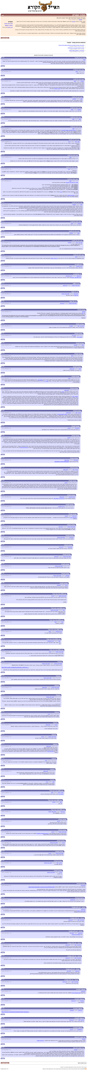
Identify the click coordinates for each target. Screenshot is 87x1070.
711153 (3, 955)
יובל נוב (79, 412)
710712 (3, 722)
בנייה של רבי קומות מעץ (58, 498)
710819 (3, 387)
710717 (3, 768)
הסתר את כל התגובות (39, 55)
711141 (3, 917)
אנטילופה (67, 575)
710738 (3, 809)
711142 (3, 930)
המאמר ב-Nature (9, 25)
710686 (3, 582)
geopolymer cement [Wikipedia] (62, 461)
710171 (3, 202)
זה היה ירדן (60, 794)
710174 (3, 240)
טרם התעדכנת (65, 1068)
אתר (76, 141)
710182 (3, 342)
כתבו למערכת (76, 1068)
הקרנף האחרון (57, 88)
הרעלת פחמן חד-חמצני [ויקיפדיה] (68, 130)
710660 (3, 524)
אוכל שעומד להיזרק (75, 992)
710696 (3, 607)
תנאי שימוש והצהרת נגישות (48, 1068)
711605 (3, 840)
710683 (3, 573)
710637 (3, 457)
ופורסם (73, 21)
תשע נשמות (72, 368)
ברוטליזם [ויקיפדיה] (24, 447)
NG (83, 313)
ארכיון (60, 1068)
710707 (3, 790)
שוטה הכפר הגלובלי (75, 285)
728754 (3, 1036)
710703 (3, 818)
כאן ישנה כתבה (73, 517)
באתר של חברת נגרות (62, 414)
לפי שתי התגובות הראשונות (43, 833)
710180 (3, 230)
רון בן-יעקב (79, 275)
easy (81, 98)
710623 (3, 366)
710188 (3, 178)
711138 (3, 897)
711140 (3, 906)
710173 (3, 116)
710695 (3, 593)
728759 (3, 1047)
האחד (63, 391)
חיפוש (57, 1068)
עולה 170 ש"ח (50, 751)
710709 (3, 694)
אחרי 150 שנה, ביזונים (76, 277)
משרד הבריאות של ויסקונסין (72, 182)
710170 (3, 96)
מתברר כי (46, 381)
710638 (3, 467)
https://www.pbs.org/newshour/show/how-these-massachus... (15, 1011)
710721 (3, 779)
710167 (3, 69)
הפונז (84, 59)
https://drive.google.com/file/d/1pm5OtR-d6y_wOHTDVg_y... (15, 667)
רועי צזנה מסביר (40, 1040)
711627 (3, 860)
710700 (3, 649)
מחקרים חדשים (71, 195)
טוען (61, 191)
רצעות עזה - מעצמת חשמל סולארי (76, 50)
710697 (3, 619)
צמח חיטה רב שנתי (81, 910)
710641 (3, 480)
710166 (3, 57)
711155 (3, 968)
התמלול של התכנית (76, 934)
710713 (3, 734)
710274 (3, 273)
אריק (69, 141)
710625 (3, 410)
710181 (3, 323)
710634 (3, 435)
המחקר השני (75, 396)
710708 (3, 799)
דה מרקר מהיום (54, 258)
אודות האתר (71, 1068)
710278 (3, 291)
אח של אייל (77, 428)
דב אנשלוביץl (79, 1029)
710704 (3, 661)
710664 (3, 544)
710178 (3, 126)
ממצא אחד (40, 379)
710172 (3, 107)
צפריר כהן (80, 242)
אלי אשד (76, 295)
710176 (3, 309)
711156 (3, 979)
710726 (3, 638)
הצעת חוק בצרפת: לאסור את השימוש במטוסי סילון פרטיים (71, 45)
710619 (3, 353)
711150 (3, 942)
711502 (3, 1017)
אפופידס (82, 81)
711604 (3, 829)
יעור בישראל (10, 27)
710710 (3, 711)
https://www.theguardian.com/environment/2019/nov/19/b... (41, 887)
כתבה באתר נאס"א (8, 23)
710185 (3, 154)
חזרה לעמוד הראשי (82, 1062)
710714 (3, 743)
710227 (3, 166)
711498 (3, 998)
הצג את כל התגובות (48, 55)
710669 (3, 563)
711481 (3, 988)
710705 (3, 675)
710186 (3, 254)
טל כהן (66, 585)
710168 (3, 78)
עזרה (55, 1068)
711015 (3, 494)
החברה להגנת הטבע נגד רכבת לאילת (76, 47)
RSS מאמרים (83, 1068)
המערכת (80, 19)
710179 (3, 139)
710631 (3, 425)
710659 (3, 513)
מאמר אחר (79, 337)
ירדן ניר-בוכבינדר (79, 266)
